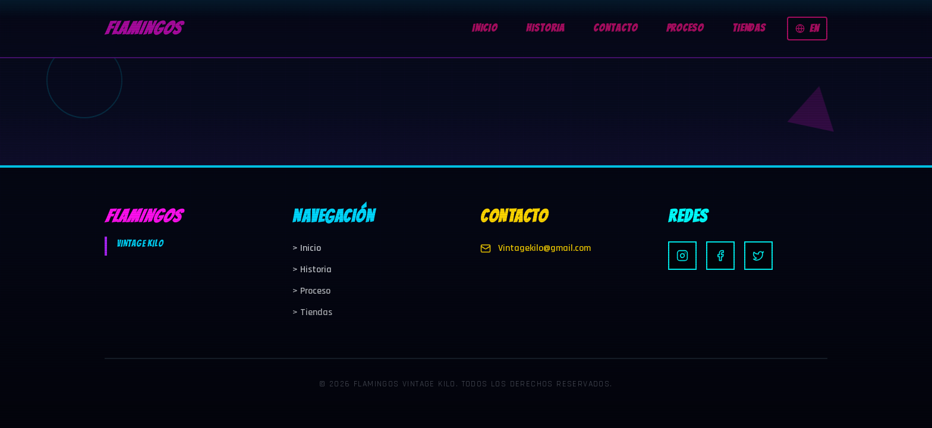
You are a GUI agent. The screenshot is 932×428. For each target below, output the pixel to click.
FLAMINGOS (143, 28)
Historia (312, 269)
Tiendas (312, 312)
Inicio (306, 248)
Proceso (311, 291)
